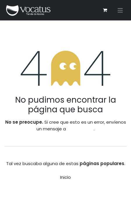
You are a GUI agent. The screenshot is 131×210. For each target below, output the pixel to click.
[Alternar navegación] (120, 10)
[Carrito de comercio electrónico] (105, 10)
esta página (80, 129)
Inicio (65, 177)
